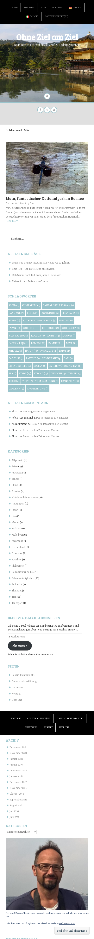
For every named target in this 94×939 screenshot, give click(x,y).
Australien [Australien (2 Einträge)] (31, 305)
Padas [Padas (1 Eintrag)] (64, 350)
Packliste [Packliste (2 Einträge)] (48, 350)
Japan (15, 510)
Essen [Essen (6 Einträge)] (14, 320)
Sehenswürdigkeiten (23, 578)
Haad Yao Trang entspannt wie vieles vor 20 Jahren (41, 262)
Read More (12, 221)
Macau (15, 522)
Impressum (18, 687)
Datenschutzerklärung (24, 681)
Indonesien (18, 503)
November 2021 (18, 753)
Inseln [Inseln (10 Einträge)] (66, 320)
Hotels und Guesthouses (25, 497)
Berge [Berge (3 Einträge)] (32, 313)
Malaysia (17, 528)
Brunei (15, 478)
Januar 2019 (16, 764)
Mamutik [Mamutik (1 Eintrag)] (55, 343)
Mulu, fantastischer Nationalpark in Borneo (45, 198)
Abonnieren (19, 646)
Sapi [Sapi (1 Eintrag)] (68, 358)
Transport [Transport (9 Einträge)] (70, 381)
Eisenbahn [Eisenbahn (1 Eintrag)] (70, 313)
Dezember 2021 (18, 747)
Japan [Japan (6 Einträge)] (14, 328)
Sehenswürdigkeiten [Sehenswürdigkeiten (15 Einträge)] (65, 366)
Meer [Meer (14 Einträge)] (71, 343)
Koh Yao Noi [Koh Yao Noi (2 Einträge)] (18, 335)
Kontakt (16, 693)
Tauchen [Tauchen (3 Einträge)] (58, 373)
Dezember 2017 (18, 782)
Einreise (16, 491)
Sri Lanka (17, 584)
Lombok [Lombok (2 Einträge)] (38, 343)
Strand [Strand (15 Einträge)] (41, 373)
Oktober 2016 (16, 793)
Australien (17, 472)
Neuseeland (18, 547)
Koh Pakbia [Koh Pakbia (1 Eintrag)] (70, 328)
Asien (15, 7)
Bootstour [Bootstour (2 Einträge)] (50, 313)
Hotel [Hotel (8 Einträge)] (28, 320)
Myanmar (17, 541)
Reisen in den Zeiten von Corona (30, 281)
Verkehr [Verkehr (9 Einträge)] (16, 388)
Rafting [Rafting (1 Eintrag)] (33, 358)
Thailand (17, 590)
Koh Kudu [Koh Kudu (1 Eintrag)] (50, 328)
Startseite (16, 718)
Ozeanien (29, 7)
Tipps (43, 7)
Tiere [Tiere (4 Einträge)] (14, 381)
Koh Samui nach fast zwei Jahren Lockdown (36, 275)
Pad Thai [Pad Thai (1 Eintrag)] (16, 358)
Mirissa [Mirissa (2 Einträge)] (15, 350)
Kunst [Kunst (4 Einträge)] (53, 335)
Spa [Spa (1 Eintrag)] (12, 373)
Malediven (18, 534)
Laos (14, 516)
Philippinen (18, 565)
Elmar (32, 203)
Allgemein (17, 460)
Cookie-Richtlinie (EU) (56, 16)
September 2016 (18, 799)
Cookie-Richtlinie (67, 923)
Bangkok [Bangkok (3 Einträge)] (16, 313)
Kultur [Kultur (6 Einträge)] (38, 335)
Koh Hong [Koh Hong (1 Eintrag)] (31, 328)
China (15, 485)
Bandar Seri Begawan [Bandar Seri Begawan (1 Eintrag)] (58, 305)
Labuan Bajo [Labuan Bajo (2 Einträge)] (18, 343)
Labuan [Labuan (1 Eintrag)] (68, 335)
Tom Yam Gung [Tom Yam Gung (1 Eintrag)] (46, 381)
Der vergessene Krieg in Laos (39, 411)
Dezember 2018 (18, 770)
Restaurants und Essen (24, 572)
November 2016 (18, 788)
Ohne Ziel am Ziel (47, 36)
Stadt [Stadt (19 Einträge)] (25, 373)
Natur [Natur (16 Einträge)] (31, 350)
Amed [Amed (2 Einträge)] (14, 305)
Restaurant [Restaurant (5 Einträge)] (51, 358)
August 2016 (15, 805)
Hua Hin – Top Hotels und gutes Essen (33, 269)
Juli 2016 (14, 811)
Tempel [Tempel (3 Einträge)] (74, 373)
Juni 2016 (14, 817)
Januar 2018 (16, 776)
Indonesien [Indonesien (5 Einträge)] (46, 320)
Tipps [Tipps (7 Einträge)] (27, 381)
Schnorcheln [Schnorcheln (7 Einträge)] (20, 366)
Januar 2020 (16, 758)
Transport (17, 603)
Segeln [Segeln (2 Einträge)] (40, 366)
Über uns (57, 7)
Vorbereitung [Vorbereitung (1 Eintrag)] (37, 388)
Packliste (17, 559)
